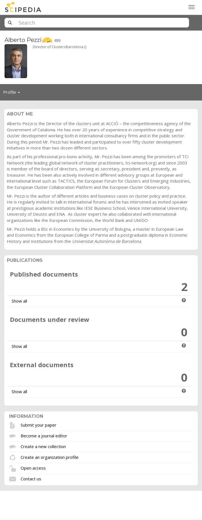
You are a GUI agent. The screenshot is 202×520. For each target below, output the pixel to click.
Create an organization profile (50, 457)
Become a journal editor (44, 435)
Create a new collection (43, 446)
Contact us (31, 479)
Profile (13, 93)
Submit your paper (39, 425)
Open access (33, 468)
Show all (19, 301)
